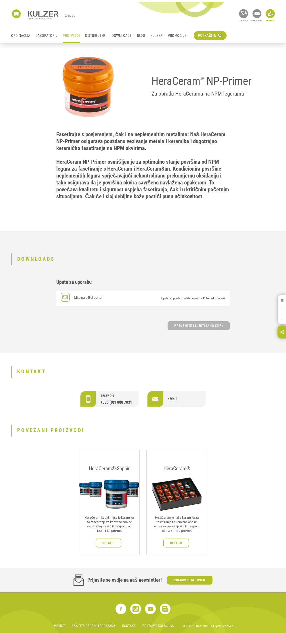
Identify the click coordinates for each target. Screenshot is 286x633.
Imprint (59, 626)
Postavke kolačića (158, 626)
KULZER (156, 35)
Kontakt (129, 626)
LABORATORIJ (46, 35)
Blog (141, 35)
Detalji (108, 543)
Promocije (177, 35)
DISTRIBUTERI (95, 35)
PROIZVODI (71, 35)
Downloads (121, 35)
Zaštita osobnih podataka (93, 626)
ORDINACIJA (20, 35)
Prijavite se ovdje (190, 580)
